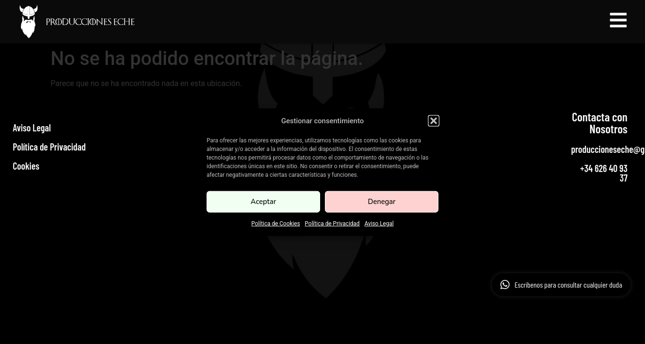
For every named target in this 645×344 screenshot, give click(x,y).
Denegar (381, 201)
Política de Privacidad (332, 223)
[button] (433, 121)
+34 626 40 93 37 (603, 172)
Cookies (26, 166)
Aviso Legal (379, 223)
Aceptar (263, 201)
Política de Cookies (275, 223)
